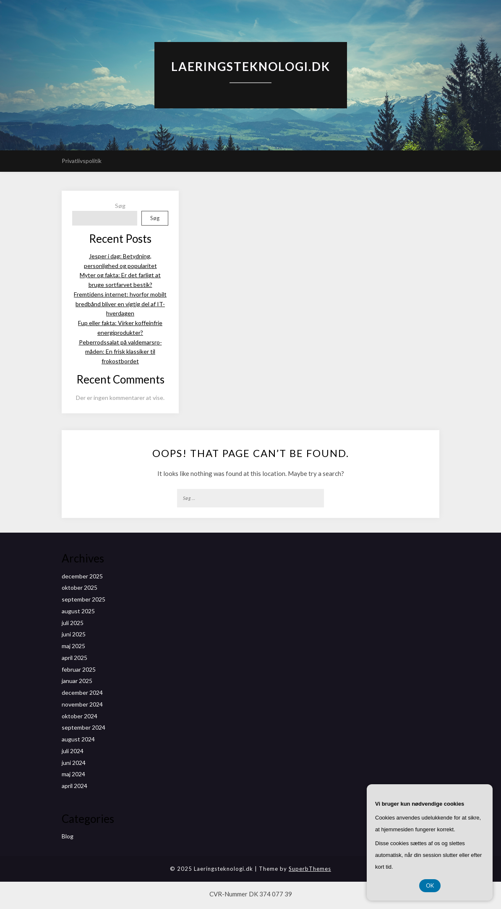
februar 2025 (79, 669)
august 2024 (78, 739)
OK (430, 885)
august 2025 (78, 611)
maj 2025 (73, 645)
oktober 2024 (79, 716)
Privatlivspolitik (82, 160)
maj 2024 (73, 774)
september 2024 (83, 727)
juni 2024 (74, 762)
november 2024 (82, 704)
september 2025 (83, 599)
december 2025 (82, 576)
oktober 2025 (79, 587)
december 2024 (82, 692)
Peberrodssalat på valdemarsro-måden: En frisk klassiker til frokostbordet (120, 352)
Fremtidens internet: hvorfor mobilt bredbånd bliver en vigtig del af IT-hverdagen (120, 304)
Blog (67, 836)
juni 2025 (74, 634)
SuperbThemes (310, 868)
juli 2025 (73, 622)
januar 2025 (77, 680)
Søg (120, 205)
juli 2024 (73, 750)
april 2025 (74, 657)
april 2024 (74, 785)
